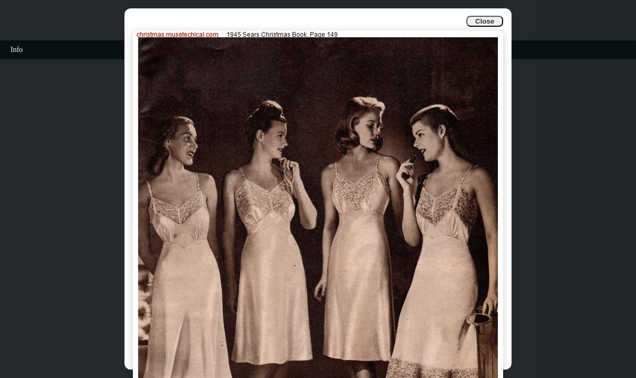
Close (484, 21)
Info (17, 50)
